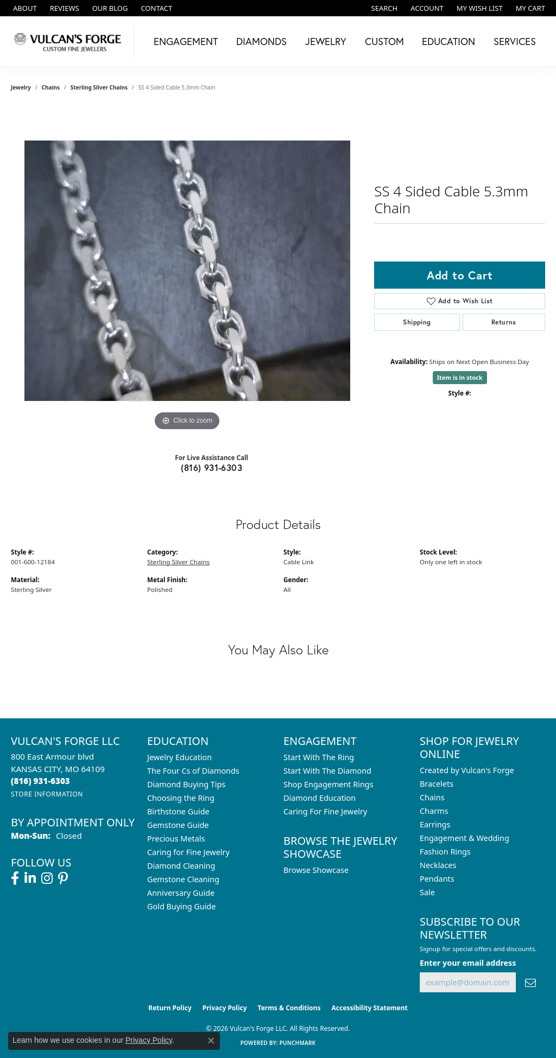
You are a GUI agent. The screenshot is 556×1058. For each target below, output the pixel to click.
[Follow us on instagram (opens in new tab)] (47, 878)
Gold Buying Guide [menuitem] (181, 906)
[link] (24, 8)
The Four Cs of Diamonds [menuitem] (193, 771)
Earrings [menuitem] (435, 824)
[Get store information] (47, 794)
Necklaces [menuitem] (438, 865)
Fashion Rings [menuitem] (445, 851)
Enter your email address (468, 963)
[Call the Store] (40, 780)
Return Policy (170, 1007)
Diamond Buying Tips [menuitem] (186, 784)
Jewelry (325, 41)
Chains (51, 87)
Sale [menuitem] (427, 892)
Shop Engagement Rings (328, 784)
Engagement (186, 41)
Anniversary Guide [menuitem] (180, 893)
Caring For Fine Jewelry (325, 811)
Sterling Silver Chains (99, 87)
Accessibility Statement (369, 1007)
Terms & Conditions (289, 1007)
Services (515, 41)
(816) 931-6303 (211, 467)
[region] (187, 271)
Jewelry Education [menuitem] (179, 757)
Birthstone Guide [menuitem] (178, 811)
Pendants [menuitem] (437, 879)
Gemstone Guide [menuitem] (178, 825)
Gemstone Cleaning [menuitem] (183, 879)
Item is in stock (460, 377)
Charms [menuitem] (434, 811)
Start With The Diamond (327, 771)
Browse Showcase (316, 870)
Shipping (417, 322)
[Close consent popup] (211, 1040)
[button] (383, 8)
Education (448, 41)
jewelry (21, 87)
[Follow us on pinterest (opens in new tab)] (63, 878)
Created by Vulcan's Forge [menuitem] (467, 770)
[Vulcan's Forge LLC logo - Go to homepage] (69, 41)
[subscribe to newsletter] (530, 982)
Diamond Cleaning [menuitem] (181, 866)
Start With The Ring (318, 757)
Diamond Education (319, 798)
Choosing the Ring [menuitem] (180, 798)
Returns (503, 322)
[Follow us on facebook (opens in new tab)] (15, 878)
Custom (384, 41)
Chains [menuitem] (432, 797)
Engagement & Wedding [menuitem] (464, 838)
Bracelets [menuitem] (436, 784)
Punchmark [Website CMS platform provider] (298, 1043)
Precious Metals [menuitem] (176, 838)
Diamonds (261, 41)
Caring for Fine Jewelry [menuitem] (188, 852)
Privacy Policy (225, 1007)
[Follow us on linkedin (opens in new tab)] (30, 878)
